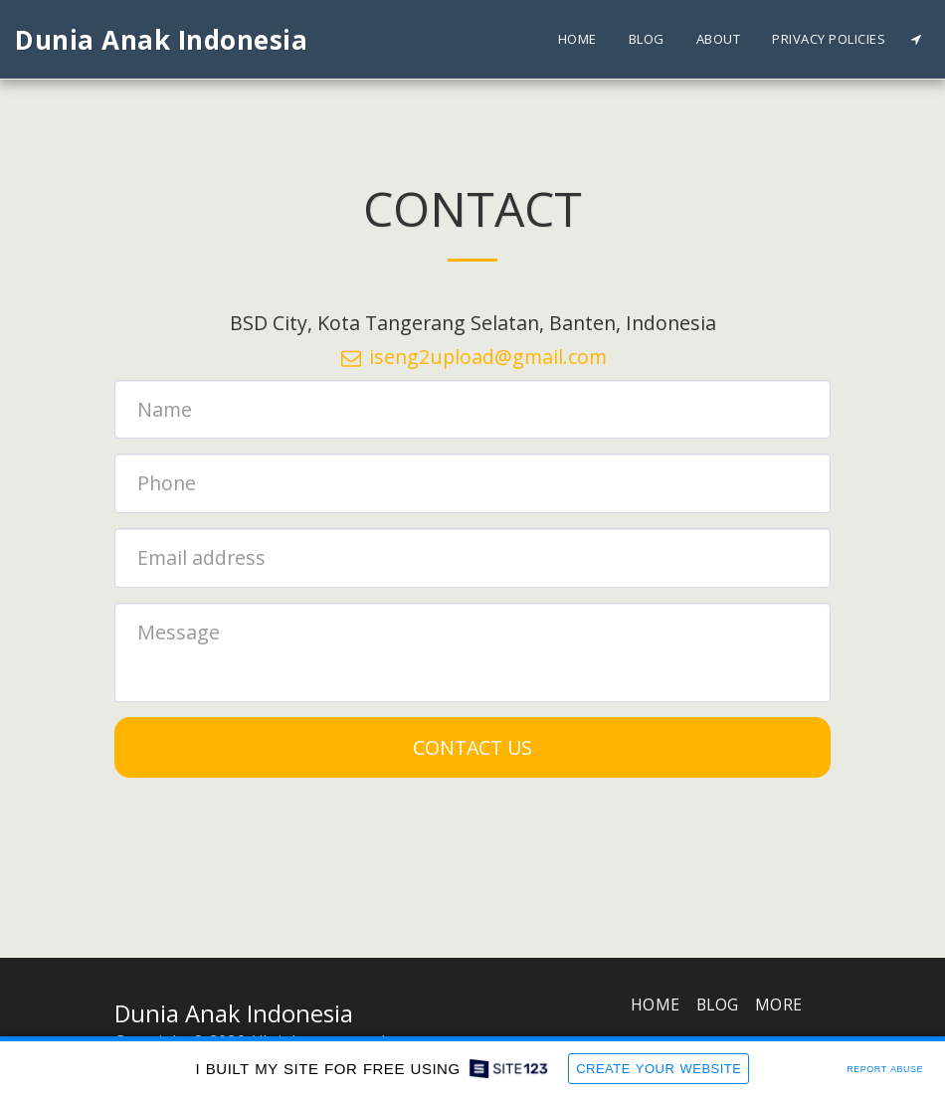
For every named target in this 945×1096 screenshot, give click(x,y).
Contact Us (472, 747)
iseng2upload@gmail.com (472, 356)
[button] (915, 39)
